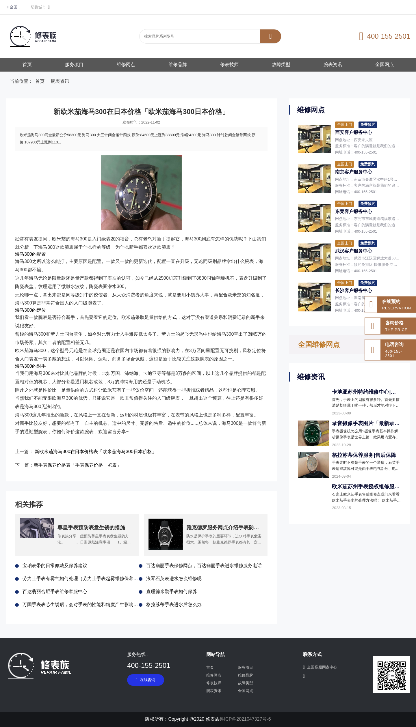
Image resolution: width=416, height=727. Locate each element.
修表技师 (229, 64)
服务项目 (74, 64)
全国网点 (384, 64)
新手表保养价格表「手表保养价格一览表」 (77, 465)
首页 (27, 64)
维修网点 (126, 64)
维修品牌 (177, 64)
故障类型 (281, 64)
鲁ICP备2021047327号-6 (245, 719)
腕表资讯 (333, 64)
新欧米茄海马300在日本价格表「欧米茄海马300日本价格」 (95, 451)
